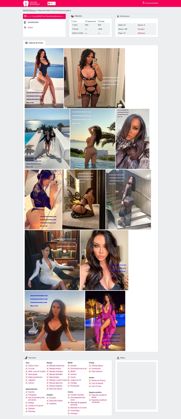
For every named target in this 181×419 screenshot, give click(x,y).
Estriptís (52, 398)
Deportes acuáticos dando (99, 396)
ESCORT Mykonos (29, 10)
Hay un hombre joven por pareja (36, 398)
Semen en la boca (98, 380)
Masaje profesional (56, 366)
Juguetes (31, 380)
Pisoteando (75, 386)
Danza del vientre (56, 401)
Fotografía (32, 395)
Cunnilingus (75, 411)
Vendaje (74, 383)
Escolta (31, 392)
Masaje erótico (55, 368)
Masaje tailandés (56, 374)
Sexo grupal (32, 374)
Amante (74, 366)
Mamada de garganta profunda (79, 403)
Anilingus (74, 413)
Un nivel (31, 368)
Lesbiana (52, 403)
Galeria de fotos (34, 43)
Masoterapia (54, 377)
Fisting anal (96, 368)
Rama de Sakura (55, 389)
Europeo (141, 29)
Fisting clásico (97, 366)
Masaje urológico (56, 371)
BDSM (73, 371)
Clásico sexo (33, 366)
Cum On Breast (97, 383)
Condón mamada (77, 395)
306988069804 (33, 22)
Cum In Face (96, 386)
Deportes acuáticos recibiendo (99, 401)
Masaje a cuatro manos (58, 380)
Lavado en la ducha (35, 406)
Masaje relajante (55, 386)
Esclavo (74, 374)
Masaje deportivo (56, 383)
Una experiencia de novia (78, 398)
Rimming (31, 411)
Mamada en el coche (79, 408)
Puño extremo (97, 371)
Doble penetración (35, 377)
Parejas (31, 403)
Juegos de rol (76, 380)
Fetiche (31, 383)
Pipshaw (31, 408)
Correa (73, 377)
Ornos (28, 27)
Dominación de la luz (79, 368)
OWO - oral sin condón (36, 371)
